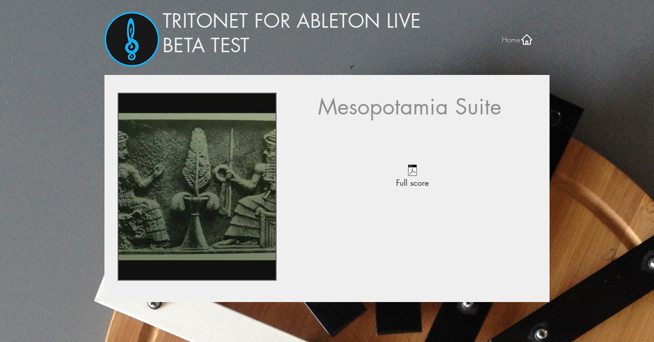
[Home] (517, 39)
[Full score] (412, 177)
